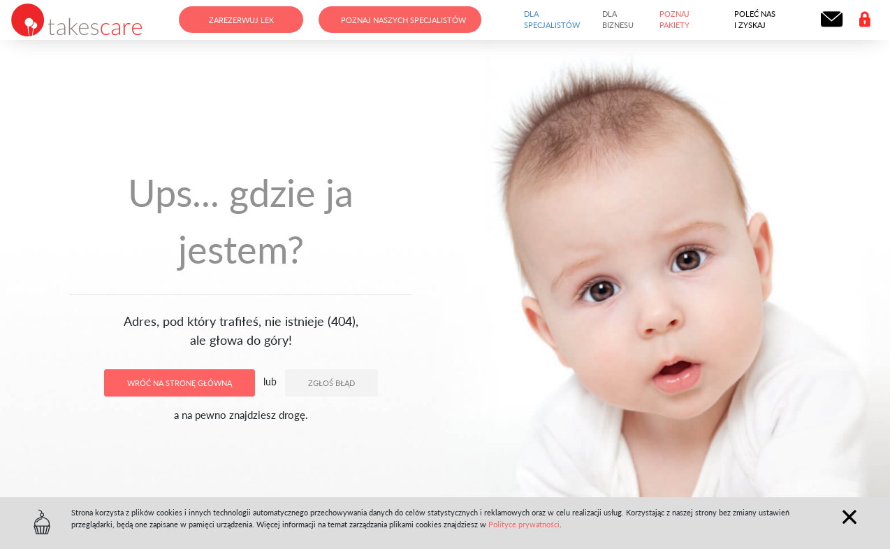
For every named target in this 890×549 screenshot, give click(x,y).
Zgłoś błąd (331, 382)
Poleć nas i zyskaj (754, 19)
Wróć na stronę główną (179, 382)
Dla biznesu (618, 19)
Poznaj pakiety (674, 19)
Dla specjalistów (552, 19)
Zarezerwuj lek (241, 19)
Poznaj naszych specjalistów (403, 19)
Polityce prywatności (524, 524)
